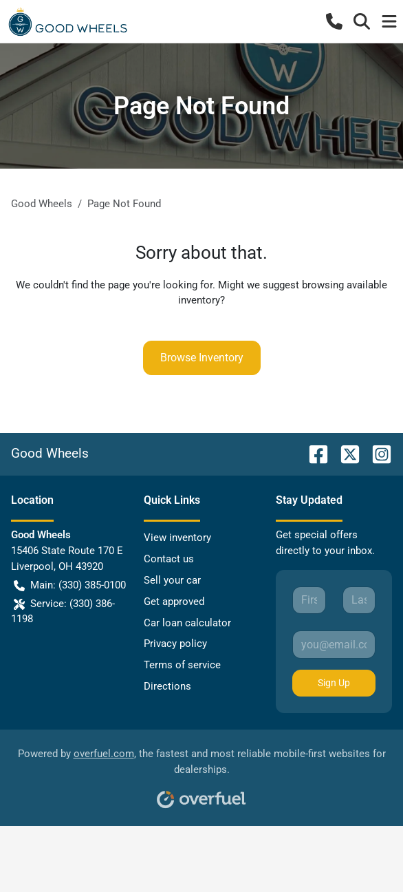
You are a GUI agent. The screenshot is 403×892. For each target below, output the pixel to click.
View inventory (177, 537)
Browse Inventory (201, 357)
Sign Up (334, 682)
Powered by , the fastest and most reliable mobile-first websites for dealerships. (202, 773)
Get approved (174, 601)
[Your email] (333, 644)
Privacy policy (175, 643)
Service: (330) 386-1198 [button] (63, 611)
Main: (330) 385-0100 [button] (70, 585)
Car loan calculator (187, 623)
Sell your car (172, 580)
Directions (167, 686)
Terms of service (182, 665)
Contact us (169, 559)
